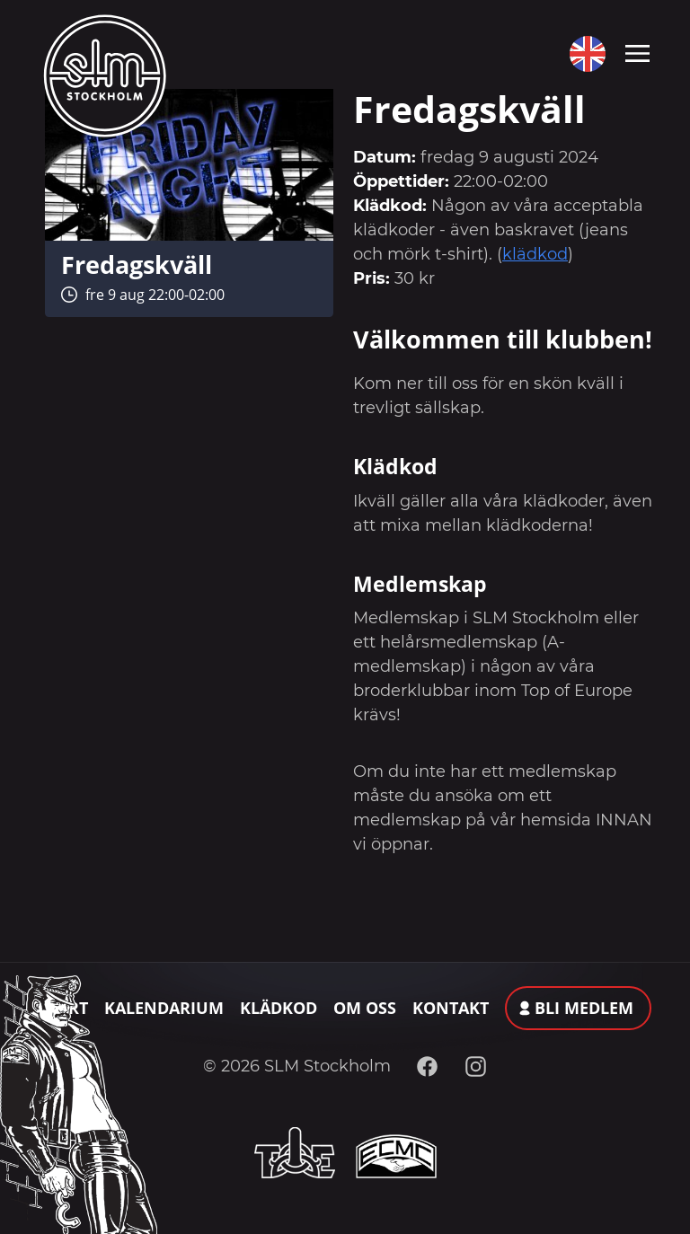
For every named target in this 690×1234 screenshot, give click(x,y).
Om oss (364, 1007)
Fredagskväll (136, 264)
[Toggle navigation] (637, 52)
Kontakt (450, 1007)
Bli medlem (584, 1007)
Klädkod (278, 1007)
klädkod (535, 254)
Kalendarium (164, 1007)
